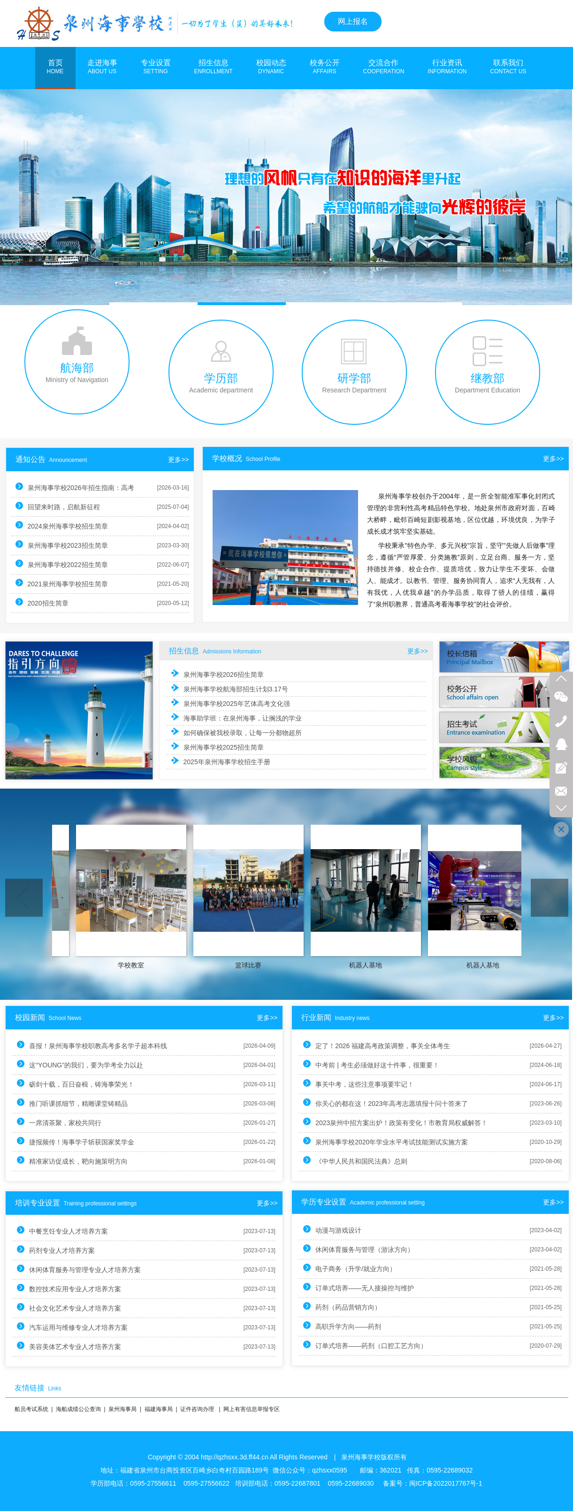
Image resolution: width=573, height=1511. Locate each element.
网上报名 (353, 21)
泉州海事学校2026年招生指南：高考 (84, 487)
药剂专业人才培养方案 (66, 1249)
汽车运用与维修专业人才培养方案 (82, 1326)
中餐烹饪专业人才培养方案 (73, 1230)
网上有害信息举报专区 (251, 1409)
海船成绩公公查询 (78, 1409)
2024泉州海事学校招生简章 (71, 525)
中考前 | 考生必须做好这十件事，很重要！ (356, 1064)
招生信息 (213, 67)
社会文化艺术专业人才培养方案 (79, 1307)
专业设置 (156, 67)
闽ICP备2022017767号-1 (445, 1483)
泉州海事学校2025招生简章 (218, 745)
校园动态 (271, 67)
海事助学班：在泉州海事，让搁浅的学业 (236, 717)
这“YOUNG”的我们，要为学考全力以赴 (90, 1064)
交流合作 (384, 67)
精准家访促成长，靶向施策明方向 (82, 1160)
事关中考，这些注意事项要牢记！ (344, 1083)
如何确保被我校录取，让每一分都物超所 (236, 731)
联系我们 (508, 67)
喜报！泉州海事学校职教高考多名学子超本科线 (102, 1045)
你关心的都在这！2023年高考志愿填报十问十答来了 (371, 1102)
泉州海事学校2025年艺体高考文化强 (230, 703)
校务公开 (325, 67)
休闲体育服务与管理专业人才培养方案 (89, 1269)
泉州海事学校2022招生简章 (71, 564)
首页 (55, 67)
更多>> (541, 458)
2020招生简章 (52, 602)
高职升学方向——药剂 (327, 1325)
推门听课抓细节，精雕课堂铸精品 (82, 1102)
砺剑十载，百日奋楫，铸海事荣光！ (86, 1083)
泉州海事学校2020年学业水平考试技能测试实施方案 (371, 1141)
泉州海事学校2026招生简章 (218, 675)
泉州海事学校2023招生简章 (71, 544)
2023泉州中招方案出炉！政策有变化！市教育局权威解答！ (380, 1122)
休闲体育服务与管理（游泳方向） (344, 1248)
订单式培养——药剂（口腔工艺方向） (350, 1345)
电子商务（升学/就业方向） (335, 1268)
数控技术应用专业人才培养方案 (79, 1288)
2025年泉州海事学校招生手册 (221, 759)
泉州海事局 (122, 1409)
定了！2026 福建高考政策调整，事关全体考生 (362, 1045)
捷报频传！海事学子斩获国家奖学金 (86, 1141)
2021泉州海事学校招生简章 (71, 583)
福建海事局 (159, 1409)
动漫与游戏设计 (317, 1229)
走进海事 (102, 67)
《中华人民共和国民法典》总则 (340, 1160)
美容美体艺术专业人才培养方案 (79, 1346)
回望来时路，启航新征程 (67, 506)
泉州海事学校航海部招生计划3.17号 (229, 689)
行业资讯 (447, 67)
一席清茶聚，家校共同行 (69, 1122)
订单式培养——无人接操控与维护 (344, 1287)
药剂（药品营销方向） (327, 1306)
